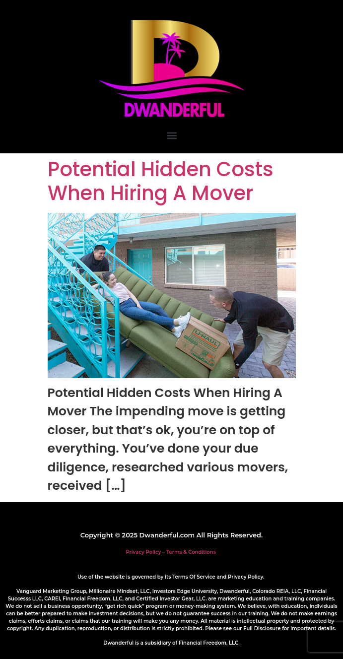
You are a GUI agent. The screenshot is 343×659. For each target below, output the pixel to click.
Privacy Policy (143, 552)
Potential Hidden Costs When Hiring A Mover (161, 181)
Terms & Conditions (191, 552)
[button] (171, 135)
